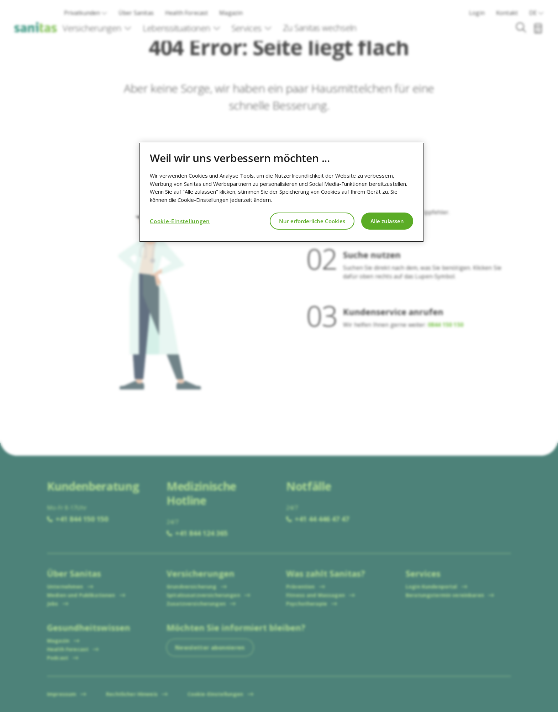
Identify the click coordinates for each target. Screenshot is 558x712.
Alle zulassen (387, 221)
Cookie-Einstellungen (180, 221)
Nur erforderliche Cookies (312, 221)
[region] (281, 192)
